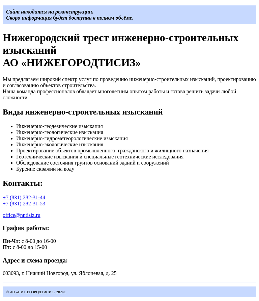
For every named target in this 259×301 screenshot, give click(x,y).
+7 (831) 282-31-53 (24, 203)
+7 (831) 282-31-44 (24, 197)
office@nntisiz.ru (21, 215)
